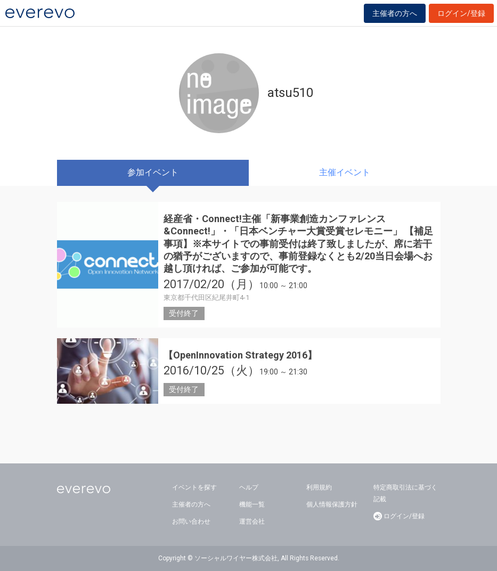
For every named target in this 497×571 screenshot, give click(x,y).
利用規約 (319, 487)
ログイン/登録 (461, 13)
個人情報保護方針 (331, 504)
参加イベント (152, 172)
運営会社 (252, 521)
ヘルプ (248, 487)
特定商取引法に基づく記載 (405, 493)
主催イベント (344, 172)
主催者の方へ (394, 13)
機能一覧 (252, 504)
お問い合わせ (191, 521)
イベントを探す (194, 487)
